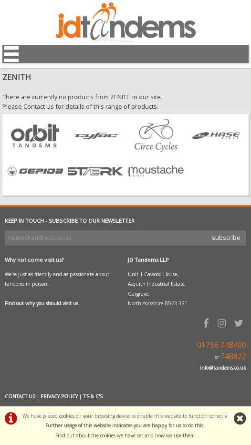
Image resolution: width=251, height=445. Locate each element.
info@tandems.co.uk (223, 367)
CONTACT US (20, 396)
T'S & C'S (93, 396)
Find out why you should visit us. (42, 303)
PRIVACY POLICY (59, 396)
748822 (233, 357)
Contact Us (38, 106)
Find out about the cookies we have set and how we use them (125, 435)
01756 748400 (221, 345)
